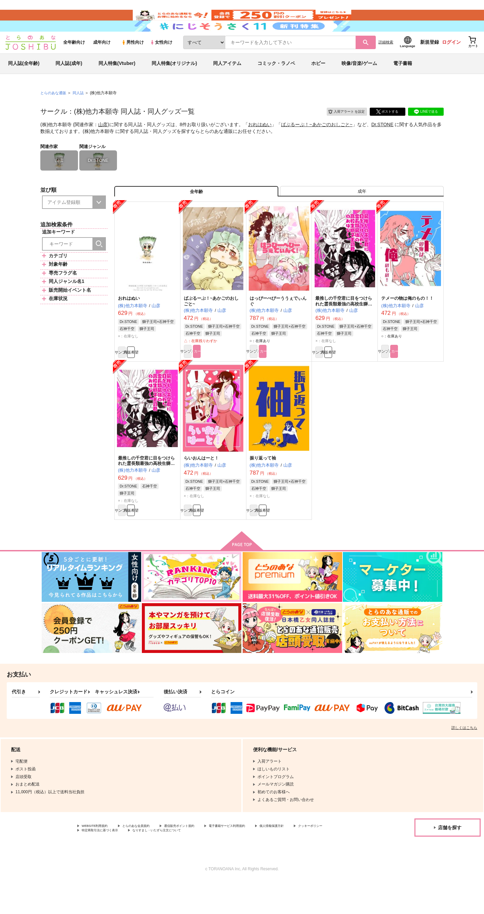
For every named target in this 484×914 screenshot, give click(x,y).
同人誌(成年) (68, 82)
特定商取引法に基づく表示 (152, 863)
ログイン (451, 61)
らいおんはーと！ (201, 484)
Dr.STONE (382, 143)
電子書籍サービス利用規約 (260, 857)
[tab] (362, 213)
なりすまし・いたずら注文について (223, 863)
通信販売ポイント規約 (201, 857)
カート (228, 377)
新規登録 (429, 61)
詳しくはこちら (464, 758)
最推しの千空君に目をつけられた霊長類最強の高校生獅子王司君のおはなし (146, 490)
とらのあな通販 (54, 111)
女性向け (161, 61)
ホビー (318, 82)
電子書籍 (402, 82)
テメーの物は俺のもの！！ (407, 322)
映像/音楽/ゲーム (359, 82)
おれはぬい (260, 143)
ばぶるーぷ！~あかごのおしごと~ (316, 143)
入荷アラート (341, 129)
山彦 (103, 143)
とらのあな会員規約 (148, 857)
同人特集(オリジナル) (174, 82)
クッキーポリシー (98, 863)
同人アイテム (227, 82)
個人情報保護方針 (315, 857)
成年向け (102, 61)
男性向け (132, 61)
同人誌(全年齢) (23, 82)
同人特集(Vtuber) (116, 82)
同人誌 (81, 111)
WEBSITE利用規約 (99, 857)
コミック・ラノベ (276, 82)
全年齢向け (74, 61)
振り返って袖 (263, 484)
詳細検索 (385, 61)
